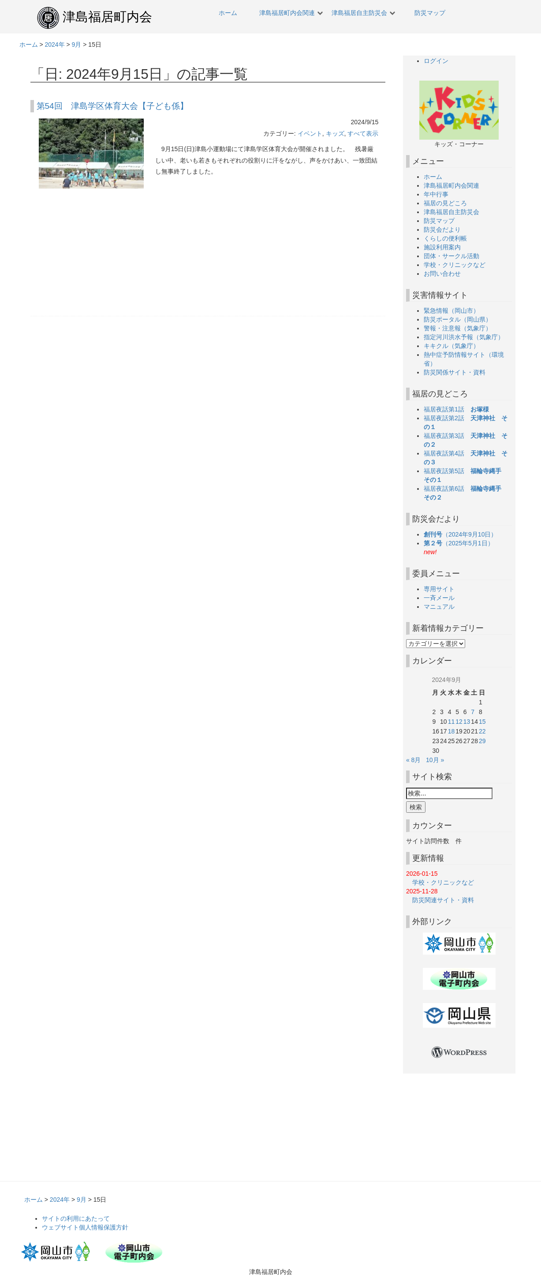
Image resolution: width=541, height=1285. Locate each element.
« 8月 (413, 759)
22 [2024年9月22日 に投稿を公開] (482, 731)
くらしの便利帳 (445, 238)
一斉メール (439, 597)
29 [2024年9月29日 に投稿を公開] (482, 740)
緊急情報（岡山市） (451, 310)
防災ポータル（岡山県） (458, 319)
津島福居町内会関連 (287, 12)
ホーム (228, 12)
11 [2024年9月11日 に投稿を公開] (451, 721)
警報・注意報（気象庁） (458, 328)
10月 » (435, 759)
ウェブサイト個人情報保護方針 (85, 1227)
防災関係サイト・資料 (454, 372)
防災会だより (442, 229)
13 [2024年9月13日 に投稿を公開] (466, 721)
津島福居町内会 (107, 17)
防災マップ (429, 12)
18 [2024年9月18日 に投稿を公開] (451, 731)
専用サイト (439, 589)
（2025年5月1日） (462, 543)
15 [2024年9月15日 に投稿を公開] (482, 721)
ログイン (436, 60)
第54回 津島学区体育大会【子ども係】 (112, 106)
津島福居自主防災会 (359, 12)
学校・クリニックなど (454, 264)
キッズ (335, 133)
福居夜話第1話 (456, 409)
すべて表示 (362, 133)
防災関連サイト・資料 (440, 900)
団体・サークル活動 (451, 255)
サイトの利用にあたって (76, 1218)
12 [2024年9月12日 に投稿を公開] (459, 721)
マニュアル (439, 606)
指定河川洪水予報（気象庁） (464, 337)
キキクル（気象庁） (451, 345)
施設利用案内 (442, 247)
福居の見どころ (445, 203)
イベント (310, 133)
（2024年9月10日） (464, 534)
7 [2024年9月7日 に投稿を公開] (472, 711)
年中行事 (436, 194)
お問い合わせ (442, 273)
